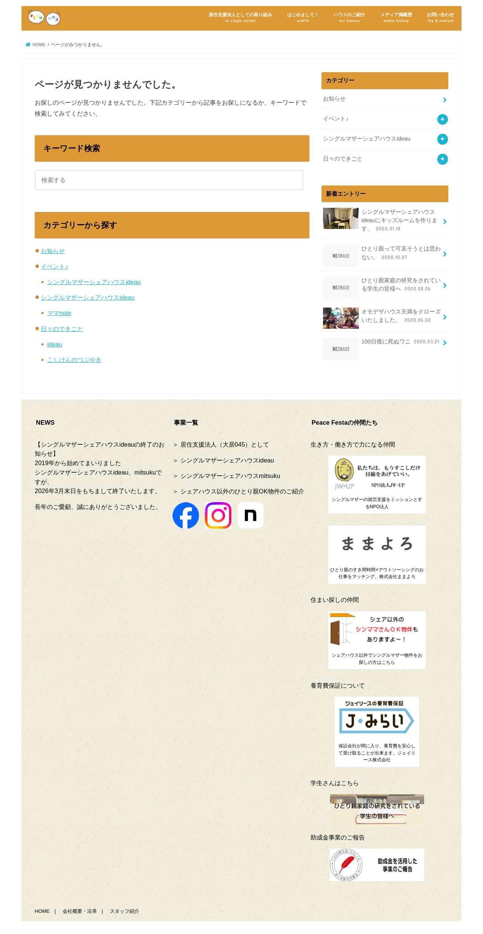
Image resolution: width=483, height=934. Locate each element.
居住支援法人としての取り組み (240, 17)
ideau (54, 344)
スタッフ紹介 (124, 911)
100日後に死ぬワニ (381, 344)
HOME (42, 911)
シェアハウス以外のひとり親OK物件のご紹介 (242, 491)
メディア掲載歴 (396, 17)
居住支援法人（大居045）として (224, 444)
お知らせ (53, 250)
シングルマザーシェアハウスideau (94, 281)
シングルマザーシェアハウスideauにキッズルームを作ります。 (380, 220)
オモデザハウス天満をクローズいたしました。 (382, 318)
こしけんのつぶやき (74, 359)
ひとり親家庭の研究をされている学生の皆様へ (382, 287)
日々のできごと (62, 328)
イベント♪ (54, 266)
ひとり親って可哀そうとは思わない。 (382, 255)
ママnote (59, 312)
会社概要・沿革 (80, 911)
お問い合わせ (440, 17)
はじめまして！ (303, 17)
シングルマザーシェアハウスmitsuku (230, 475)
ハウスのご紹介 (349, 17)
